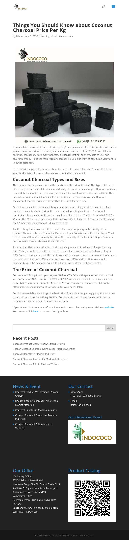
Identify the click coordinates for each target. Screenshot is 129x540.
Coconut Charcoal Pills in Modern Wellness (36, 364)
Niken (19, 36)
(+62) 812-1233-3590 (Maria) (86, 395)
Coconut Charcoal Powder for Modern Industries (40, 359)
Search (110, 327)
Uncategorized (49, 36)
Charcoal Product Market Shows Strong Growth (39, 343)
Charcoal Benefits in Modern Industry (33, 353)
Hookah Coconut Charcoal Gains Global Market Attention (44, 348)
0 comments (66, 36)
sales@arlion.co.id (81, 404)
